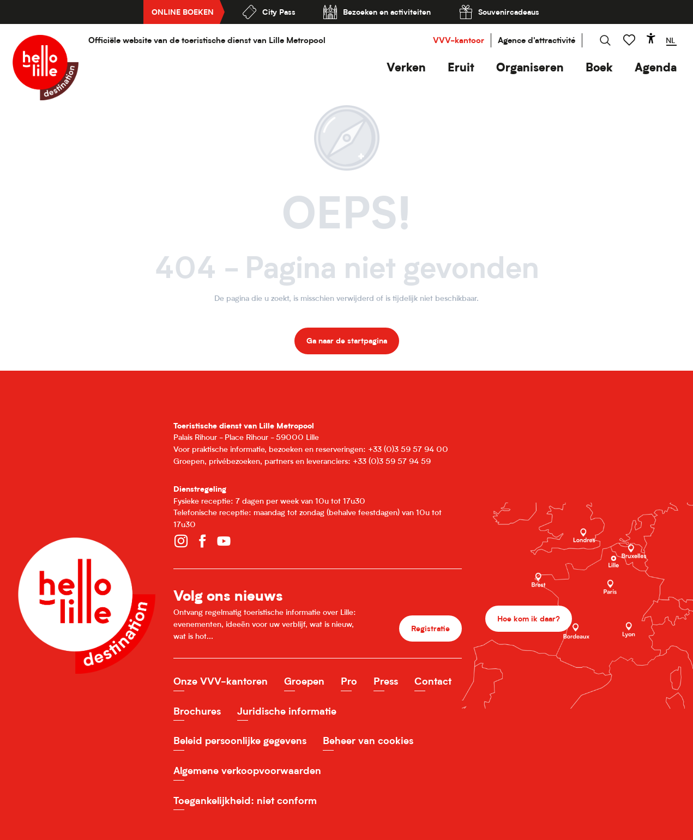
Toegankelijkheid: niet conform (245, 800)
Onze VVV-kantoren (220, 681)
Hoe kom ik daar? (528, 618)
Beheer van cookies (368, 740)
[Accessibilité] (651, 38)
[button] (406, 67)
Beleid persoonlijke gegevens (239, 740)
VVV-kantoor (458, 40)
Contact (432, 681)
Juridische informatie (286, 711)
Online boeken (183, 12)
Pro (349, 681)
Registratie (430, 628)
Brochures (197, 711)
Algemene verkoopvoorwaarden (247, 770)
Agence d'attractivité (536, 40)
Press (385, 681)
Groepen (304, 681)
